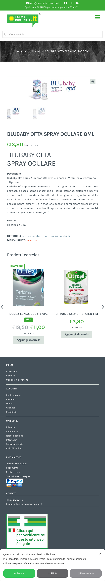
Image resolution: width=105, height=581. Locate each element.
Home (19, 51)
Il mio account (13, 395)
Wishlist (10, 408)
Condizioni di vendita (17, 380)
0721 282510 (16, 500)
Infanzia (10, 427)
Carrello (10, 400)
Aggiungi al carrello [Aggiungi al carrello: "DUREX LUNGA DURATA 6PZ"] (28, 340)
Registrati (11, 412)
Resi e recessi (13, 472)
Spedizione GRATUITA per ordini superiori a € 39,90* (51, 7)
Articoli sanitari (34, 51)
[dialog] (52, 565)
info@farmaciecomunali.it (28, 504)
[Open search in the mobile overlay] (52, 34)
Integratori (11, 440)
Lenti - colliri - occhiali (56, 236)
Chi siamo (11, 372)
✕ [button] (100, 553)
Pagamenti (12, 468)
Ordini (9, 404)
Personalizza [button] (86, 573)
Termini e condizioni (16, 464)
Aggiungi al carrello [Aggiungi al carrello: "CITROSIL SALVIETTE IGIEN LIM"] (76, 334)
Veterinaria (12, 432)
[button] (92, 81)
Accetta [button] (19, 573)
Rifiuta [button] (52, 573)
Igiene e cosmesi (15, 436)
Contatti (10, 376)
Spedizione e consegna (18, 477)
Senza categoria (14, 444)
